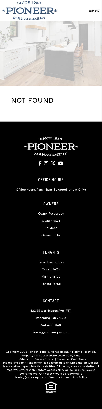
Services (51, 228)
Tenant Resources (51, 262)
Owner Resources (51, 213)
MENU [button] (94, 10)
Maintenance (51, 276)
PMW (77, 355)
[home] (29, 10)
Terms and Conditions (71, 359)
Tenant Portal (51, 283)
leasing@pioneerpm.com (51, 332)
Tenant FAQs (51, 269)
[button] (41, 163)
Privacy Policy (43, 359)
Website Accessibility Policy (68, 377)
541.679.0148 (51, 325)
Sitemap (24, 359)
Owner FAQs (51, 220)
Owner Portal (51, 235)
